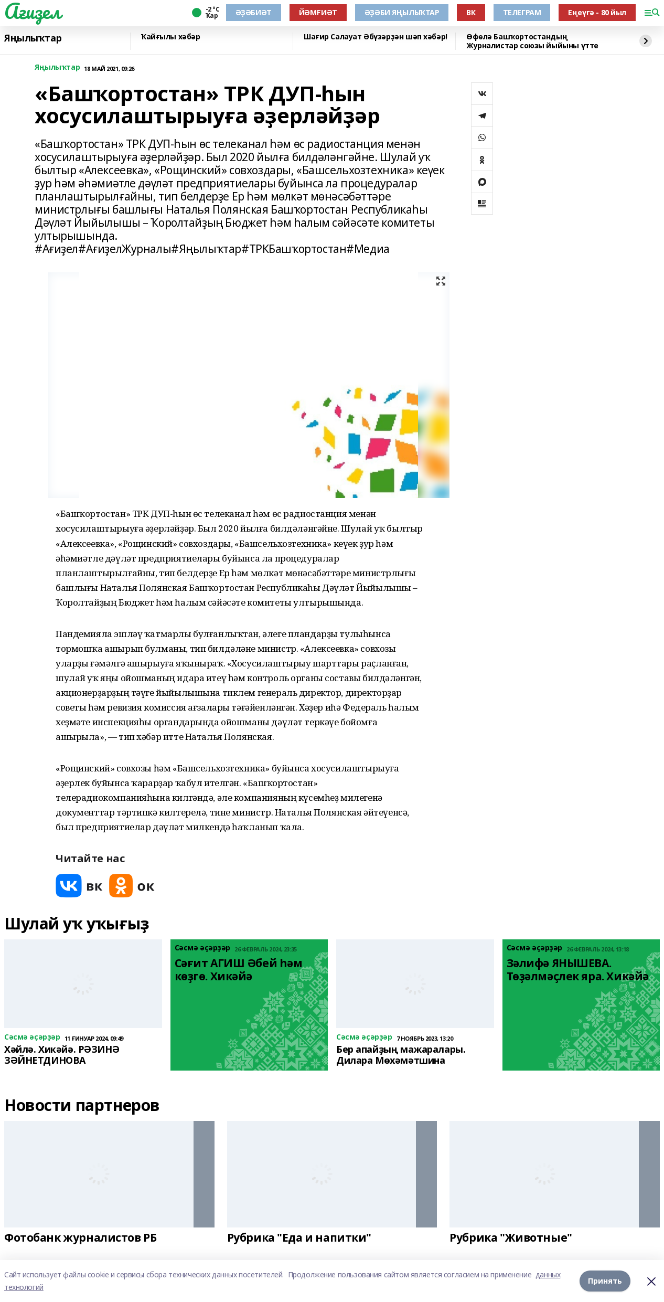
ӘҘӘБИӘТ (253, 12)
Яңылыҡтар (32, 38)
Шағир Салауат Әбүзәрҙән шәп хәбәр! (375, 37)
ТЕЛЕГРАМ (522, 12)
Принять (605, 1281)
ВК (470, 12)
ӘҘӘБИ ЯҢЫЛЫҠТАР (402, 12)
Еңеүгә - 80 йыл (597, 12)
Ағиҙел (32, 11)
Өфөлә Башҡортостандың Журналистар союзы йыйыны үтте (532, 41)
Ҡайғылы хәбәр (170, 37)
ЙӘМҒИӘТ (318, 12)
